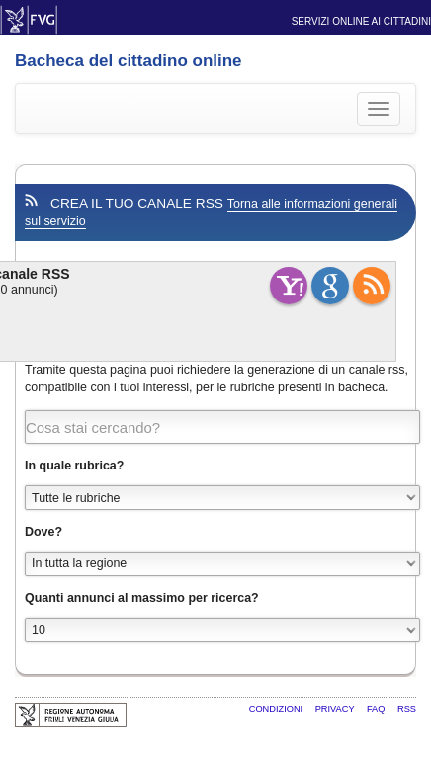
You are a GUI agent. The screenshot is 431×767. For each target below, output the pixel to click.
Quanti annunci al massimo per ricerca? (142, 598)
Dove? (43, 532)
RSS (406, 709)
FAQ (377, 709)
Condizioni (277, 709)
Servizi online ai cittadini (361, 21)
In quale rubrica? (74, 465)
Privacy (336, 709)
